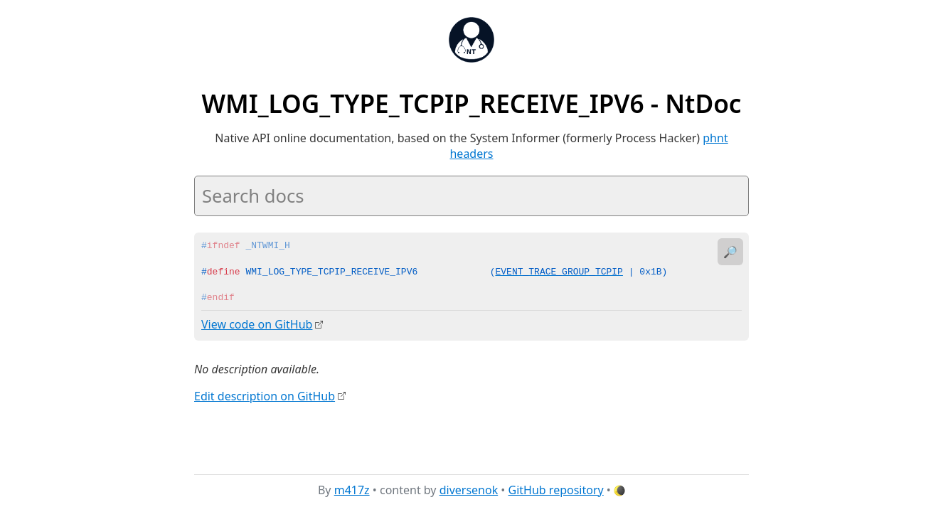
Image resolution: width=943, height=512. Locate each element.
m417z (352, 490)
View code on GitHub (256, 324)
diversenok (469, 490)
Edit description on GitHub (264, 395)
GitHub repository (556, 490)
